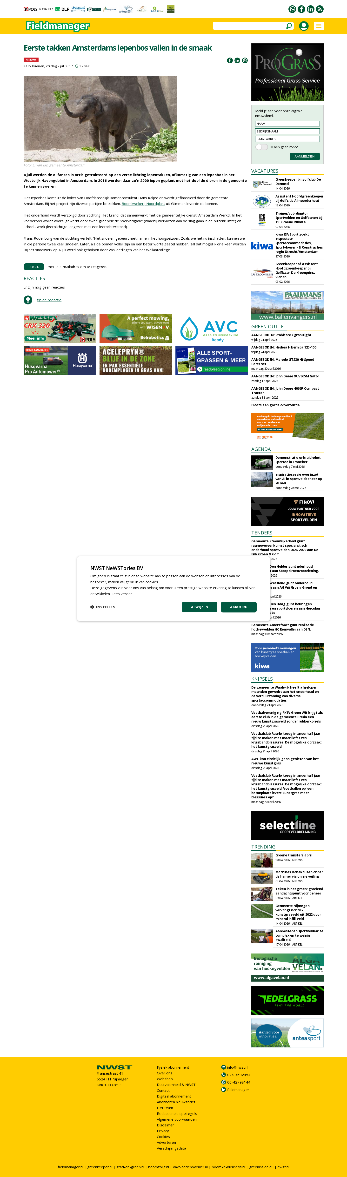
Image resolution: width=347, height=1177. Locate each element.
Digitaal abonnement (174, 1096)
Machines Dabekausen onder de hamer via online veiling (299, 874)
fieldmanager (238, 1089)
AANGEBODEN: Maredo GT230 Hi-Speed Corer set (282, 361)
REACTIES (34, 278)
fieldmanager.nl (70, 1166)
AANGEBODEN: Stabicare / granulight (281, 335)
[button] (102, 607)
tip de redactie (49, 299)
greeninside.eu (261, 1166)
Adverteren (166, 1142)
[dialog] (173, 588)
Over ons (164, 1073)
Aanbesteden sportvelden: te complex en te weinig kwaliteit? (299, 935)
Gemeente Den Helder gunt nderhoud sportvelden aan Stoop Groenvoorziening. (285, 568)
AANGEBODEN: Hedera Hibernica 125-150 (283, 347)
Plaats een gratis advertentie (275, 405)
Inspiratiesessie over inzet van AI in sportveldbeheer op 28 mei (298, 478)
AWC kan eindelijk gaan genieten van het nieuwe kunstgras (285, 760)
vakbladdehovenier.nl (190, 1166)
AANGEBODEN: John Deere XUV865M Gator (285, 376)
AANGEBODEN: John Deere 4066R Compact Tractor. (285, 390)
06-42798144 (238, 1082)
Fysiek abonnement (173, 1067)
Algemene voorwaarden (177, 1119)
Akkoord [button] (238, 607)
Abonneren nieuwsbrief (176, 1101)
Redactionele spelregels (177, 1113)
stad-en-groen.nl (130, 1166)
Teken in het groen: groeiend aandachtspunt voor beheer (299, 891)
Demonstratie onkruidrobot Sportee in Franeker (298, 459)
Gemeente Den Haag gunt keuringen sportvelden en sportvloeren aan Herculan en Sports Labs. (285, 608)
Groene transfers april (293, 855)
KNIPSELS (262, 679)
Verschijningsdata (171, 1148)
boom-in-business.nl (228, 1166)
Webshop (165, 1078)
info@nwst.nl (237, 1067)
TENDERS (261, 532)
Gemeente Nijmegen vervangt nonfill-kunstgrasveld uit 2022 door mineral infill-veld (298, 912)
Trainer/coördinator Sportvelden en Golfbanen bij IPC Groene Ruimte (298, 217)
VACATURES (264, 171)
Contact (163, 1090)
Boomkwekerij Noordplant (143, 203)
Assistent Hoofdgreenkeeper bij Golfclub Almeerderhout (299, 198)
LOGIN (34, 266)
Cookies (163, 1136)
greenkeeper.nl (99, 1166)
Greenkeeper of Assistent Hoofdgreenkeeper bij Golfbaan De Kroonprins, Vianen (296, 270)
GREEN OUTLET (269, 326)
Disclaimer (165, 1125)
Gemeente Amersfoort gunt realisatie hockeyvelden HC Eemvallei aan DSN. (282, 627)
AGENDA (261, 449)
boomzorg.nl (158, 1166)
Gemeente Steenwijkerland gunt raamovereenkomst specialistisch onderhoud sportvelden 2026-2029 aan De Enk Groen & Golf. (284, 547)
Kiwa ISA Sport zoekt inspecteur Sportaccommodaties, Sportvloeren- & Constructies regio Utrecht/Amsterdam (299, 243)
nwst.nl (283, 1166)
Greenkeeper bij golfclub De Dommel (298, 181)
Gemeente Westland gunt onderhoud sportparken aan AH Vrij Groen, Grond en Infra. (284, 587)
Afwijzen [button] (199, 607)
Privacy (163, 1130)
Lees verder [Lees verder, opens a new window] (122, 593)
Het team (165, 1107)
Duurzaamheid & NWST (176, 1084)
